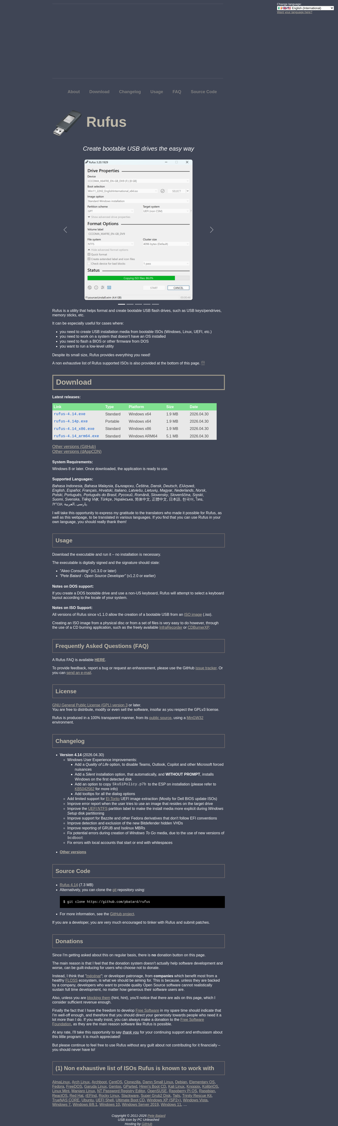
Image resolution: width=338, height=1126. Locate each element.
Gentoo (115, 1086)
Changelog (130, 91)
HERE (100, 660)
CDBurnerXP (198, 627)
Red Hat (76, 1096)
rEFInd (91, 1096)
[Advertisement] (296, 88)
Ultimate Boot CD (130, 1100)
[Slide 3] (138, 304)
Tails (176, 1096)
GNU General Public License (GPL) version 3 (90, 705)
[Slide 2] (130, 304)
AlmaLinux (61, 1082)
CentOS (115, 1082)
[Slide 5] (155, 304)
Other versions (73, 852)
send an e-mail (78, 673)
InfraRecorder (170, 627)
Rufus (106, 122)
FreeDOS (74, 1086)
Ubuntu (87, 1100)
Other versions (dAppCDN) (77, 451)
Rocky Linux (109, 1096)
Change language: (289, 4)
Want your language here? (294, 12)
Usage (156, 91)
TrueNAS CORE (66, 1100)
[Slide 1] (121, 304)
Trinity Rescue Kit (197, 1096)
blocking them (98, 998)
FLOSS (71, 980)
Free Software (147, 1010)
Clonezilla (132, 1082)
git (114, 890)
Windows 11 (171, 1105)
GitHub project (122, 914)
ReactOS (60, 1096)
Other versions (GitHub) (74, 446)
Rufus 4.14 (69, 885)
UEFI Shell (105, 1100)
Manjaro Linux (83, 1091)
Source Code (204, 91)
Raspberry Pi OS (183, 1091)
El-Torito (113, 799)
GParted (130, 1086)
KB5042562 (85, 789)
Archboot (99, 1082)
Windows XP (164, 1100)
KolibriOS (210, 1086)
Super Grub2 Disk (156, 1096)
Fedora (58, 1086)
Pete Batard (156, 1116)
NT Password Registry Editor (121, 1091)
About (74, 91)
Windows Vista (195, 1100)
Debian (181, 1082)
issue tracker (206, 668)
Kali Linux (176, 1086)
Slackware (130, 1096)
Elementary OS (202, 1082)
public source (160, 718)
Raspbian (207, 1091)
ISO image (193, 615)
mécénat (93, 976)
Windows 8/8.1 (85, 1105)
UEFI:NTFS (98, 809)
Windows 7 (61, 1105)
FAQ (177, 91)
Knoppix (193, 1086)
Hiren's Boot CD (152, 1086)
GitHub (147, 1124)
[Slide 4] (146, 304)
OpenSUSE (157, 1091)
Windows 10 (109, 1105)
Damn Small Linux (158, 1082)
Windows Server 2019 (140, 1105)
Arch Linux (81, 1082)
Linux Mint (60, 1091)
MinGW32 (195, 718)
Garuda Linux (95, 1086)
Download (99, 91)
